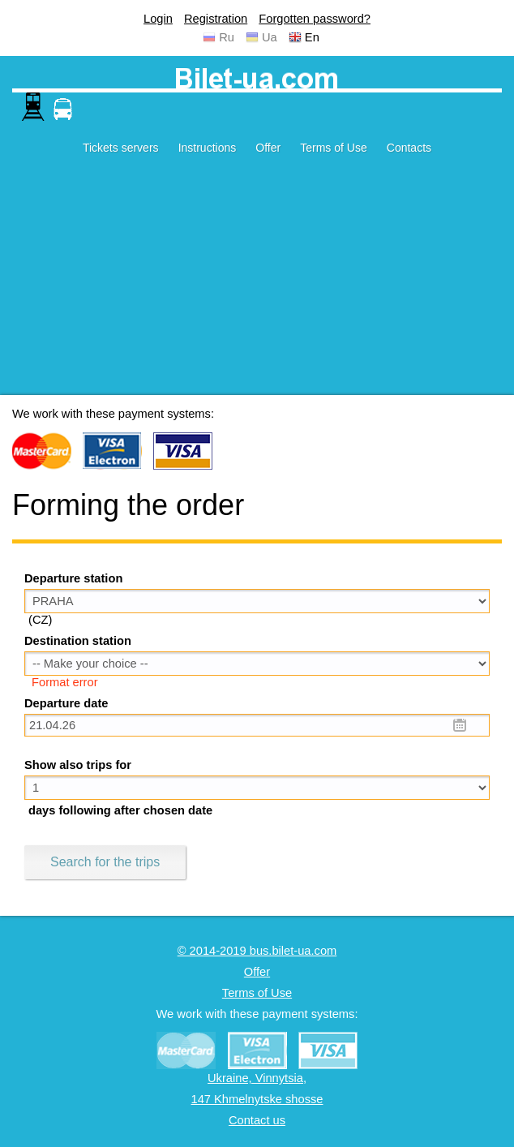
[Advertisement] (257, 281)
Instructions (207, 147)
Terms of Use (333, 147)
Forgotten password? (315, 18)
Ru (226, 37)
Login (158, 18)
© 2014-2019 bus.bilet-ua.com (257, 950)
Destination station (77, 640)
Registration (215, 18)
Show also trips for (77, 764)
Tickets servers (121, 147)
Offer (268, 147)
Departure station (73, 578)
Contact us (257, 1120)
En (312, 37)
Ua (269, 37)
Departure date (66, 703)
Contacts (409, 147)
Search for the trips (105, 862)
